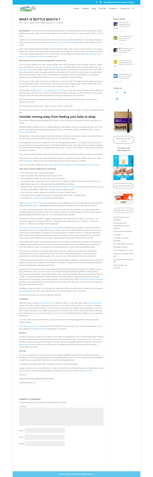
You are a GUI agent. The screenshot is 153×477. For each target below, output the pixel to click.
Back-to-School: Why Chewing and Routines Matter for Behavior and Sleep (123, 63)
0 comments (59, 23)
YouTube (102, 9)
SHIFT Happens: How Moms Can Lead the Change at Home (125, 76)
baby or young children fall (65, 42)
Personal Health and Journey (123, 244)
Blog (94, 9)
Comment (23, 406)
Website (22, 444)
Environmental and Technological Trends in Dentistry (121, 218)
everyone (29, 161)
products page (80, 357)
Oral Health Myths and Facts (123, 237)
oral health (88, 371)
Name (22, 431)
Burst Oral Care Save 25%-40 (123, 133)
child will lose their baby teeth (53, 67)
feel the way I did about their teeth (91, 279)
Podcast (85, 9)
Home (76, 9)
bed (39, 110)
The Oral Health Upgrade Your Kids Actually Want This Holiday (121, 25)
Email (21, 437)
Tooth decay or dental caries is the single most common (38, 228)
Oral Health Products (120, 240)
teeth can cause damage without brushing (50, 90)
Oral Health (117, 228)
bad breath (42, 329)
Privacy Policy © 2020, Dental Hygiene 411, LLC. (76, 474)
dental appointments (29, 291)
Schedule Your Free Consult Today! (119, 2)
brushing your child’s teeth (32, 203)
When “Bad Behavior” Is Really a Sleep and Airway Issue (126, 38)
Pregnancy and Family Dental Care (41, 23)
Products (113, 9)
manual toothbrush (95, 303)
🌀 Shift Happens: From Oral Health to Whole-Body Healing (126, 50)
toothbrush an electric (46, 303)
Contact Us (125, 9)
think (81, 282)
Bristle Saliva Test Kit (123, 204)
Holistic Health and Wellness (122, 225)
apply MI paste (24, 344)
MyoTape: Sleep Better (123, 179)
